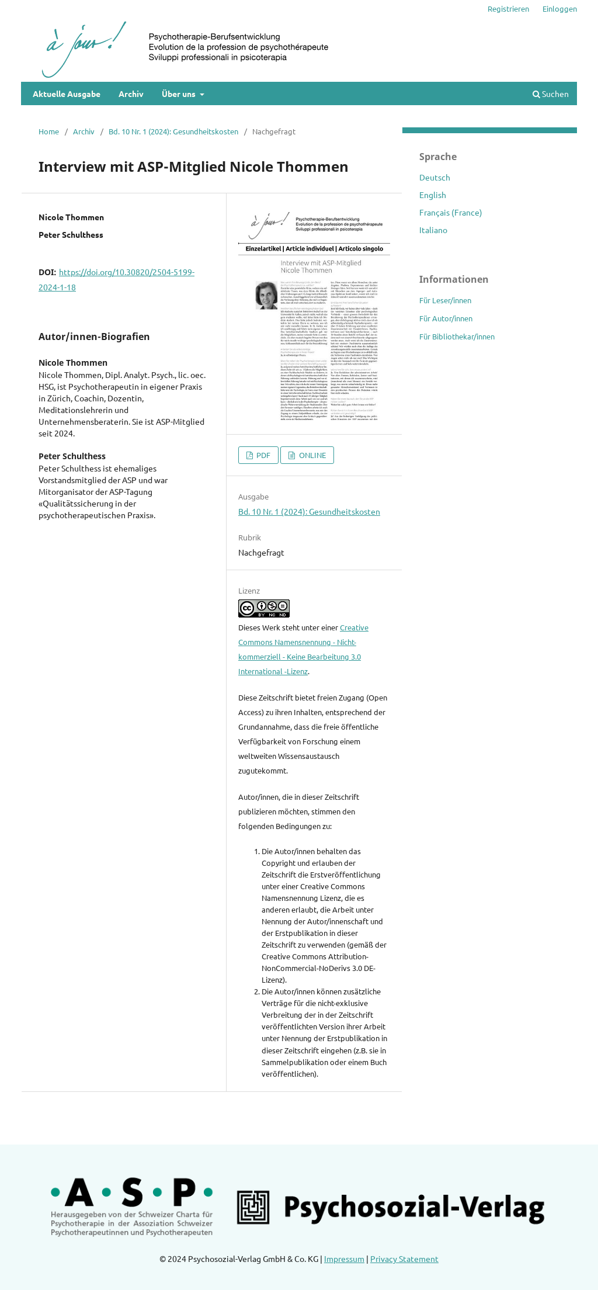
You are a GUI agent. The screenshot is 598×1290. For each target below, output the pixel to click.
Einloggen (560, 8)
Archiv (131, 93)
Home (49, 131)
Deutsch (434, 177)
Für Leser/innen (445, 300)
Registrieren (508, 8)
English (432, 194)
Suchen (551, 93)
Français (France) (450, 212)
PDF (262, 455)
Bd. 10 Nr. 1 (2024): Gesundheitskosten (173, 131)
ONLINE (311, 455)
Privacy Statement (404, 1258)
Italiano (433, 229)
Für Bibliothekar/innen (457, 336)
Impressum (344, 1258)
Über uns (179, 93)
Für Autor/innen (445, 318)
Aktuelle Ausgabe (66, 93)
